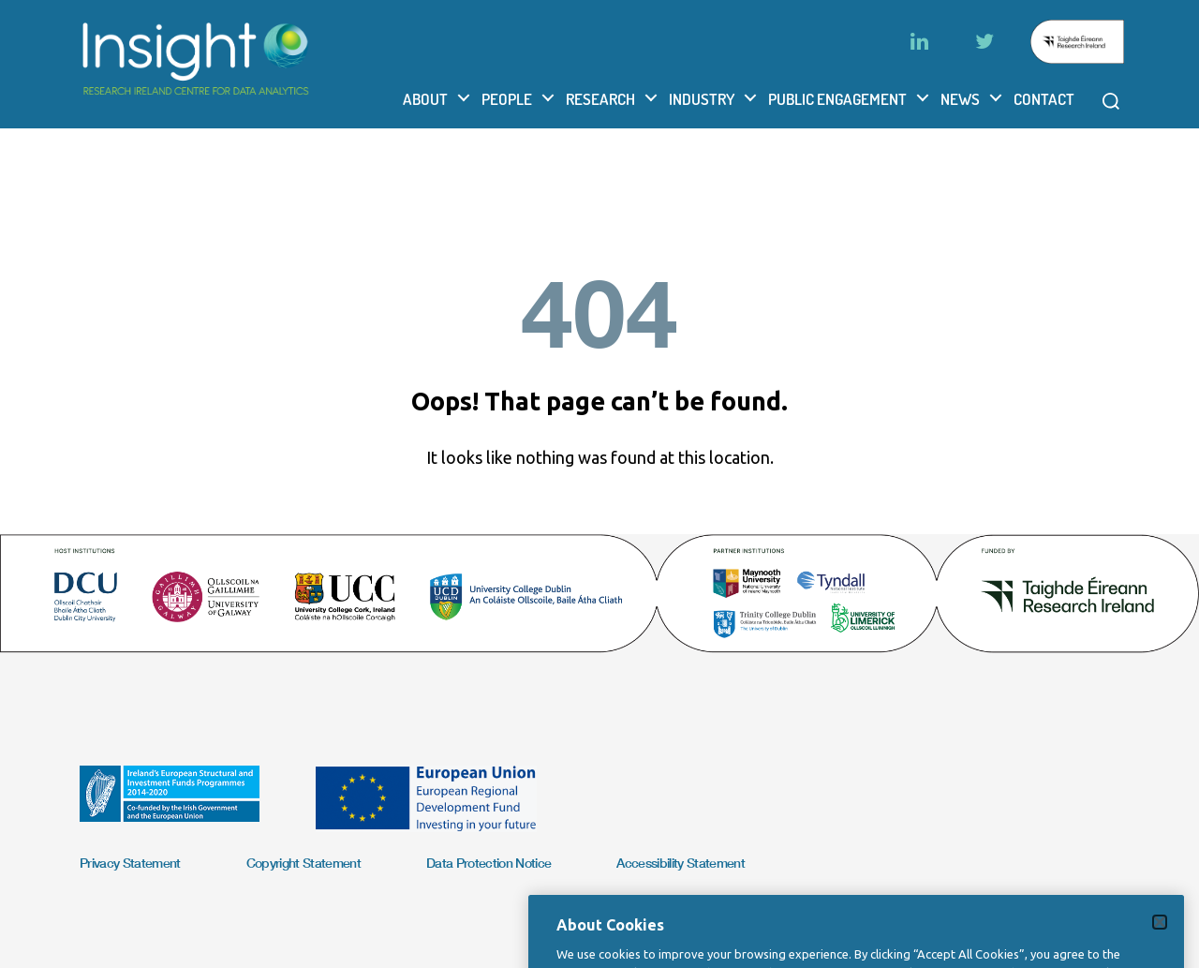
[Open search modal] (1111, 101)
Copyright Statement (303, 863)
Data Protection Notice (488, 863)
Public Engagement (837, 99)
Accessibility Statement (680, 863)
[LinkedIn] (919, 41)
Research (600, 99)
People (506, 99)
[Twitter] (984, 41)
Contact (1044, 99)
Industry (701, 99)
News (960, 99)
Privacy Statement (130, 863)
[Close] (1159, 940)
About (425, 99)
